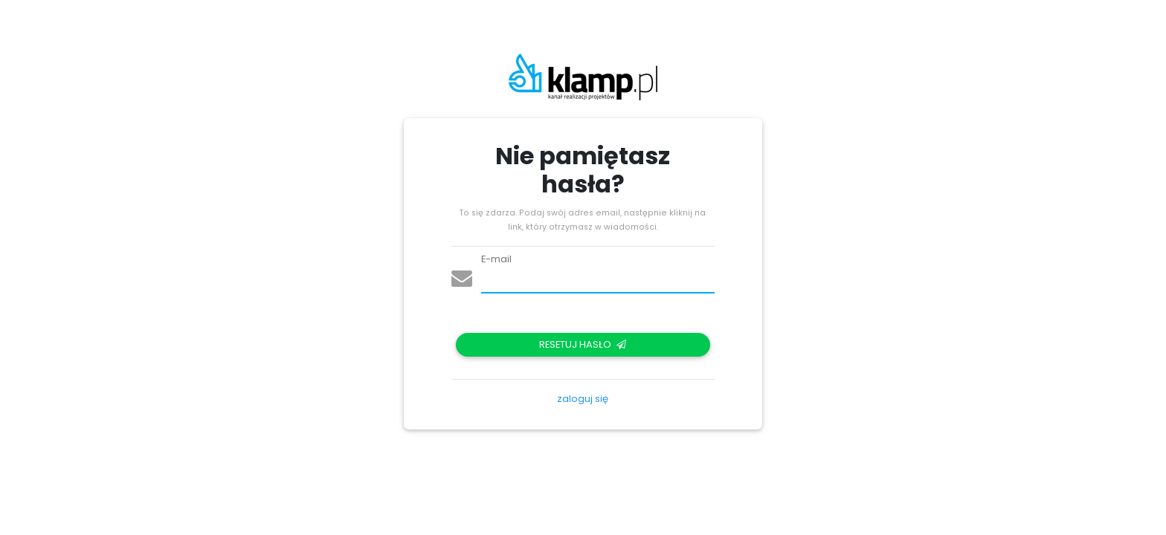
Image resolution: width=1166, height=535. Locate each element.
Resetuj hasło (582, 344)
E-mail (496, 259)
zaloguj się (582, 399)
